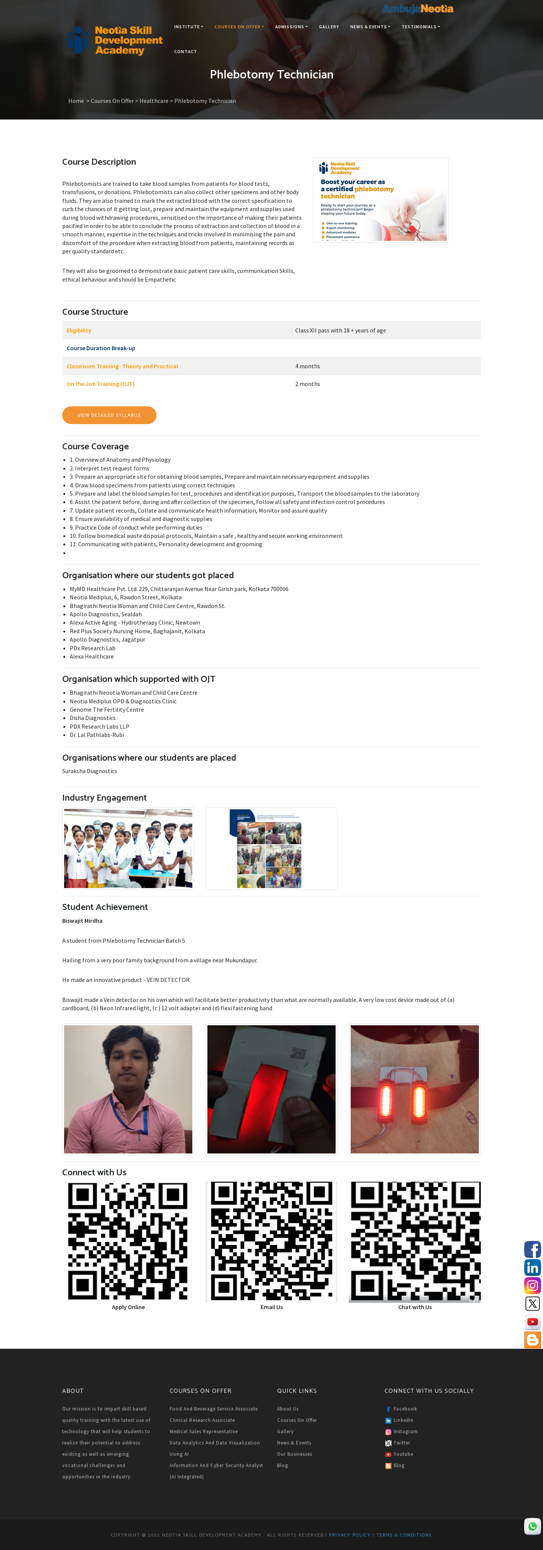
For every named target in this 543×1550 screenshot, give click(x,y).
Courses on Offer (297, 1420)
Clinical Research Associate (202, 1420)
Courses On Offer (239, 26)
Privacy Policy (350, 1535)
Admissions (291, 26)
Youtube (399, 1454)
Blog (282, 1465)
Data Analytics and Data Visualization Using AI (215, 1448)
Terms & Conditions (403, 1535)
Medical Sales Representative (204, 1431)
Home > (79, 100)
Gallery (329, 26)
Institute (188, 26)
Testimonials (421, 26)
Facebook (401, 1409)
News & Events (370, 26)
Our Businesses (294, 1454)
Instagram (401, 1432)
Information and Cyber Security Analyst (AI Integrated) (216, 1471)
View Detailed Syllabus (109, 415)
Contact (185, 51)
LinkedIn (399, 1420)
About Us (288, 1409)
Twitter (397, 1443)
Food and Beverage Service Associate (214, 1409)
